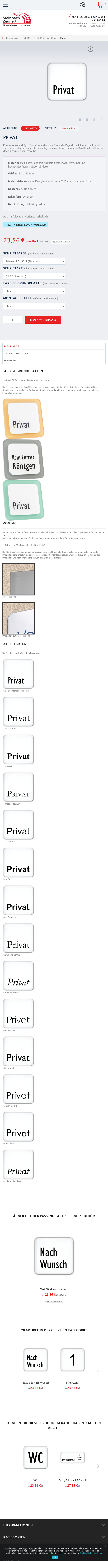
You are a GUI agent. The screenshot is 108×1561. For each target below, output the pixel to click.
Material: (13, 162)
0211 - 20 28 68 (81, 16)
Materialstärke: (17, 181)
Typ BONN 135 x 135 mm (45, 38)
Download (11, 360)
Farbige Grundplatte (35, 283)
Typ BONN (26, 38)
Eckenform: (15, 196)
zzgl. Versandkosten (61, 242)
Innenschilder (12, 38)
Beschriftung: (16, 204)
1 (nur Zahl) (72, 1382)
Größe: (12, 173)
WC (35, 1480)
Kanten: (13, 188)
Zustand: (50, 128)
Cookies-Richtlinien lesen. (91, 1553)
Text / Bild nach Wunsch (25, 224)
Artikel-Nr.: (11, 128)
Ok (55, 1557)
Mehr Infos (11, 346)
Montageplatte (30, 298)
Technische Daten (16, 353)
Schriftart (28, 268)
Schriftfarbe (29, 253)
